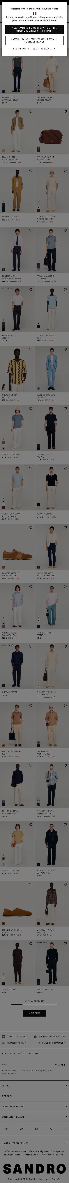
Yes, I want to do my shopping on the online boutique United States (34, 29)
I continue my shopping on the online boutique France (34, 40)
